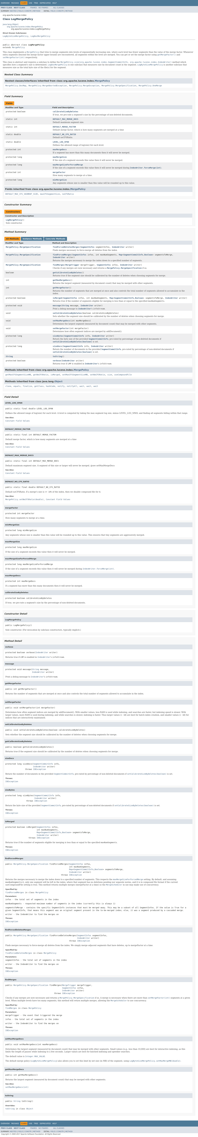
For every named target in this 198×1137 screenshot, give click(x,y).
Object (58, 381)
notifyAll (72, 386)
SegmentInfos (87, 247)
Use (30, 3)
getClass (39, 386)
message (57, 305)
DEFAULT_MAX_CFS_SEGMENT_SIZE (21, 194)
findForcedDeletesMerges (66, 247)
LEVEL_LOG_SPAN (61, 142)
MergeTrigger (72, 265)
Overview (5, 3)
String (65, 305)
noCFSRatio (68, 194)
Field (20, 11)
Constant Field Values (17, 421)
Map (120, 255)
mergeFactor (59, 172)
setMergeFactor (61, 328)
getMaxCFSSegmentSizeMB (18, 375)
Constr (27, 11)
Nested (13, 11)
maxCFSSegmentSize (50, 194)
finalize (27, 386)
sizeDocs (57, 346)
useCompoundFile (123, 375)
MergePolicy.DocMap (15, 85)
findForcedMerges (62, 255)
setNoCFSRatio (97, 375)
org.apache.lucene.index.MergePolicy (25, 27)
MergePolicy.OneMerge (150, 85)
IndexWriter (118, 247)
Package (15, 3)
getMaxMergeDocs (61, 280)
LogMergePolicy (14, 220)
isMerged (57, 298)
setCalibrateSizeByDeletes (67, 313)
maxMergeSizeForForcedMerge (68, 165)
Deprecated (45, 3)
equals (16, 386)
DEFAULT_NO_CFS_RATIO (64, 134)
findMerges (58, 265)
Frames (33, 8)
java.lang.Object (10, 24)
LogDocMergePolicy (40, 36)
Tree (36, 3)
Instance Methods (32, 239)
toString (57, 356)
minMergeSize (60, 180)
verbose (57, 361)
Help (54, 3)
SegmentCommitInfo (133, 255)
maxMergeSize (60, 157)
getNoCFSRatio (40, 375)
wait (82, 386)
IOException (39, 769)
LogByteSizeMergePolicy (15, 36)
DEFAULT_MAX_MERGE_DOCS (65, 119)
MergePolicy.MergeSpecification (119, 85)
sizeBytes (58, 336)
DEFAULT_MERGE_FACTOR (64, 127)
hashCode (50, 386)
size (109, 375)
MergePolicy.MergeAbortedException (48, 85)
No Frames (43, 8)
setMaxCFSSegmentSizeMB (75, 375)
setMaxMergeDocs (61, 321)
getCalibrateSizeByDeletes (67, 272)
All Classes (58, 8)
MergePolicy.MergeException (84, 85)
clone (8, 386)
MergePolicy (18, 47)
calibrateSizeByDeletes (65, 111)
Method (36, 11)
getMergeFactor (61, 288)
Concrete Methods (55, 239)
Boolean (148, 255)
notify (60, 386)
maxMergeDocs (60, 149)
